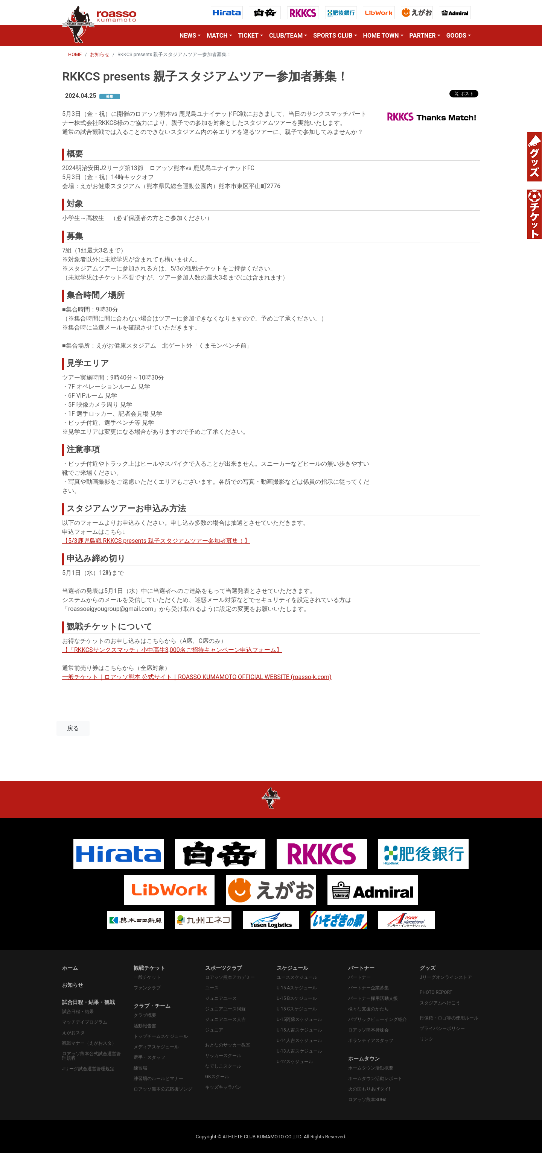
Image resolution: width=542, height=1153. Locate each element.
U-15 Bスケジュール (297, 998)
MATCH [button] (217, 35)
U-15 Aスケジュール (297, 987)
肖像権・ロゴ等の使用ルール (449, 1018)
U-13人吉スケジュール (299, 1051)
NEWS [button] (188, 35)
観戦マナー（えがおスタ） (89, 1043)
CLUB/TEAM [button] (286, 35)
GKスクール (217, 1076)
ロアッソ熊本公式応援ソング (163, 1089)
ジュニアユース (221, 998)
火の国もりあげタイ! (369, 1089)
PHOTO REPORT (436, 992)
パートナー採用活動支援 (373, 998)
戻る (73, 728)
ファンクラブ (147, 987)
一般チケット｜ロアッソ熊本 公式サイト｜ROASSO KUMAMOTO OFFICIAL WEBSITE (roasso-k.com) (197, 677)
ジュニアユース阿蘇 (225, 1009)
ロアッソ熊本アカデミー (230, 977)
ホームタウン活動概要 (370, 1068)
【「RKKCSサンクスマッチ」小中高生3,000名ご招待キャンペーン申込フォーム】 (172, 649)
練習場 (140, 1068)
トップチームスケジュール (161, 1036)
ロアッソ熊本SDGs (367, 1099)
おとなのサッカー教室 (227, 1045)
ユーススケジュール (297, 977)
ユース (212, 987)
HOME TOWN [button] (381, 35)
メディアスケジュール (156, 1047)
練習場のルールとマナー (158, 1078)
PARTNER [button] (423, 35)
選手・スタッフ (149, 1057)
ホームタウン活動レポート (375, 1078)
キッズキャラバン (223, 1087)
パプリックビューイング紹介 (377, 1019)
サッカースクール (223, 1055)
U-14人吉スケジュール (299, 1040)
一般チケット (147, 977)
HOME (75, 54)
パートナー (359, 977)
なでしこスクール (223, 1066)
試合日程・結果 (78, 1011)
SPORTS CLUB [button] (332, 35)
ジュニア (214, 1030)
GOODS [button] (456, 35)
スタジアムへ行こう (440, 1003)
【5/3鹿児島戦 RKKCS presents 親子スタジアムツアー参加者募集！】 (156, 540)
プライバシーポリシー (442, 1028)
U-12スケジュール (295, 1061)
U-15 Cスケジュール (297, 1009)
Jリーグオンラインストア (446, 977)
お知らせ (100, 54)
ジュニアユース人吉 (225, 1019)
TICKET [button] (248, 35)
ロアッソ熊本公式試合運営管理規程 (91, 1056)
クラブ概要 (145, 1015)
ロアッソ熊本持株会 (368, 1030)
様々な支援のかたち (368, 1009)
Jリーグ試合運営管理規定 (88, 1068)
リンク (426, 1039)
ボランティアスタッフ (370, 1040)
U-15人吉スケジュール (299, 1030)
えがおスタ (73, 1032)
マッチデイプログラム (84, 1022)
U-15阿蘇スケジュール (299, 1019)
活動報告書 (145, 1025)
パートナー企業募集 (368, 987)
